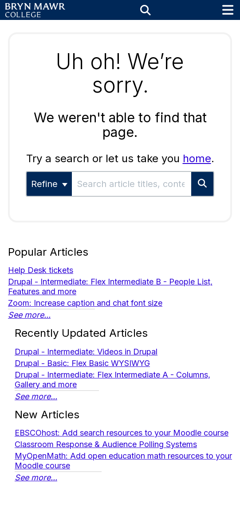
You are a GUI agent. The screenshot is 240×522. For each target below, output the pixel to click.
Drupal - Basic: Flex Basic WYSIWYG (82, 363)
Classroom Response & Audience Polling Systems (106, 444)
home (197, 158)
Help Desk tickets (40, 270)
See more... (29, 314)
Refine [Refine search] (49, 184)
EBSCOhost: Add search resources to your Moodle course (121, 432)
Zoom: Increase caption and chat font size (85, 303)
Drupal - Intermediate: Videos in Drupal (86, 351)
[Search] (202, 184)
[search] (132, 184)
